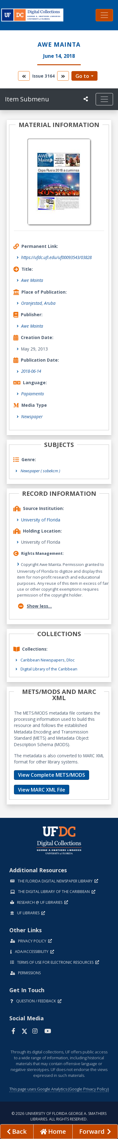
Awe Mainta (32, 280)
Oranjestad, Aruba (38, 303)
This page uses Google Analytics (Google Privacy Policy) (59, 1089)
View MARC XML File (41, 789)
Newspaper (32, 416)
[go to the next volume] (63, 76)
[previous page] (17, 1131)
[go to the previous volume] (24, 76)
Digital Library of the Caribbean (48, 669)
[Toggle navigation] (104, 15)
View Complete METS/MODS (51, 774)
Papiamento (32, 394)
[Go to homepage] (53, 1131)
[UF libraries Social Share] (86, 99)
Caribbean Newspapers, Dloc (47, 660)
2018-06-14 (31, 371)
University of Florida (40, 520)
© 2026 (59, 1116)
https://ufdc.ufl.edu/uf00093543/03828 (56, 257)
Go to (82, 76)
